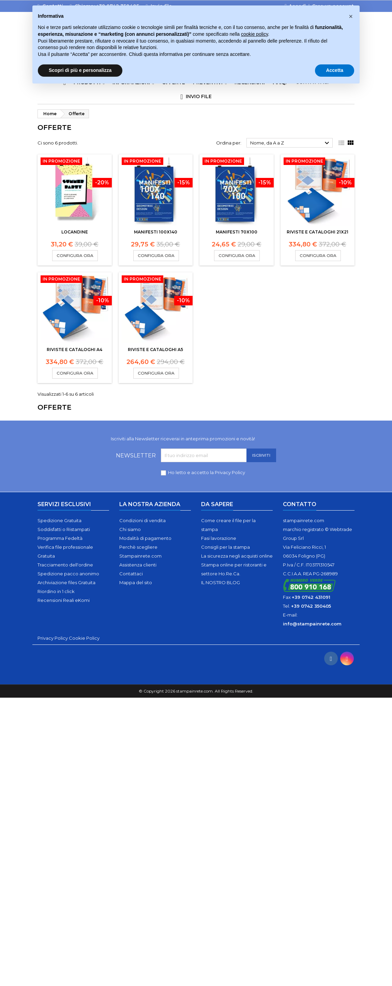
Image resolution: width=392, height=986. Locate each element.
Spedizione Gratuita (59, 520)
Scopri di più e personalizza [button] (80, 70)
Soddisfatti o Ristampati (63, 529)
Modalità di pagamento (145, 538)
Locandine (74, 231)
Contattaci (131, 573)
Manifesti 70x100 (236, 231)
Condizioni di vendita (142, 520)
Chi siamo (130, 529)
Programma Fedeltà (59, 538)
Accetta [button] (334, 70)
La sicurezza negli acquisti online (237, 556)
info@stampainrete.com (312, 623)
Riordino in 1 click (56, 591)
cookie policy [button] (254, 34)
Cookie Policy (84, 638)
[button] (350, 16)
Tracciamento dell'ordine (65, 564)
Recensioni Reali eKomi (63, 600)
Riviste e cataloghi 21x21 (317, 231)
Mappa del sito (135, 582)
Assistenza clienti (137, 564)
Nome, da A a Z (290, 143)
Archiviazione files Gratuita (66, 582)
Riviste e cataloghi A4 (74, 349)
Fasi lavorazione (218, 538)
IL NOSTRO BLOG (220, 582)
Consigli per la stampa (225, 547)
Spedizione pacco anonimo (68, 573)
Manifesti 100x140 (155, 231)
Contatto (299, 504)
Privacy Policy (230, 472)
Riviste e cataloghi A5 (155, 349)
